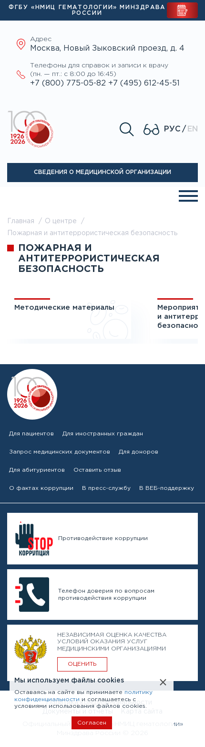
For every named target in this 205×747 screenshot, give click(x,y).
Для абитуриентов (37, 470)
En (192, 129)
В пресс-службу (106, 488)
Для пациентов (31, 433)
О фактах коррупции (41, 488)
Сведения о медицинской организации (102, 172)
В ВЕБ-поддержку (166, 488)
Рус (172, 129)
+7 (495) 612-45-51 (144, 83)
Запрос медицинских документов (59, 452)
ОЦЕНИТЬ (82, 664)
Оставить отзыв (97, 470)
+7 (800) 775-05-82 (69, 83)
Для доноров (138, 452)
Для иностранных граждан (102, 433)
